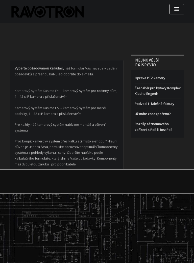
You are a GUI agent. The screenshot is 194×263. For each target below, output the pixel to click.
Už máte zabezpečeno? (153, 125)
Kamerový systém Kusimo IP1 (37, 106)
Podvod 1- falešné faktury (154, 115)
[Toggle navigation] (176, 9)
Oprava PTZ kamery (150, 89)
